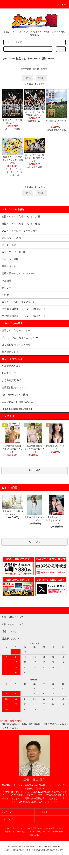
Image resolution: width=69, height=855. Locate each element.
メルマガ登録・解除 (55, 832)
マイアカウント (8, 812)
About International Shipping (17, 408)
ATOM (36, 835)
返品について (56, 828)
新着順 (44, 69)
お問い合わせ (7, 819)
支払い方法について (22, 828)
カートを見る (41, 812)
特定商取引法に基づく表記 (15, 832)
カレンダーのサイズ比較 (15, 394)
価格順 (36, 69)
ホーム (9, 828)
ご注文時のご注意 (11, 366)
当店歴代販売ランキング (15, 387)
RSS (31, 835)
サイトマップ (9, 373)
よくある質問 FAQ (12, 380)
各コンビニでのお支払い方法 (17, 401)
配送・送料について (40, 828)
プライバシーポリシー (36, 832)
